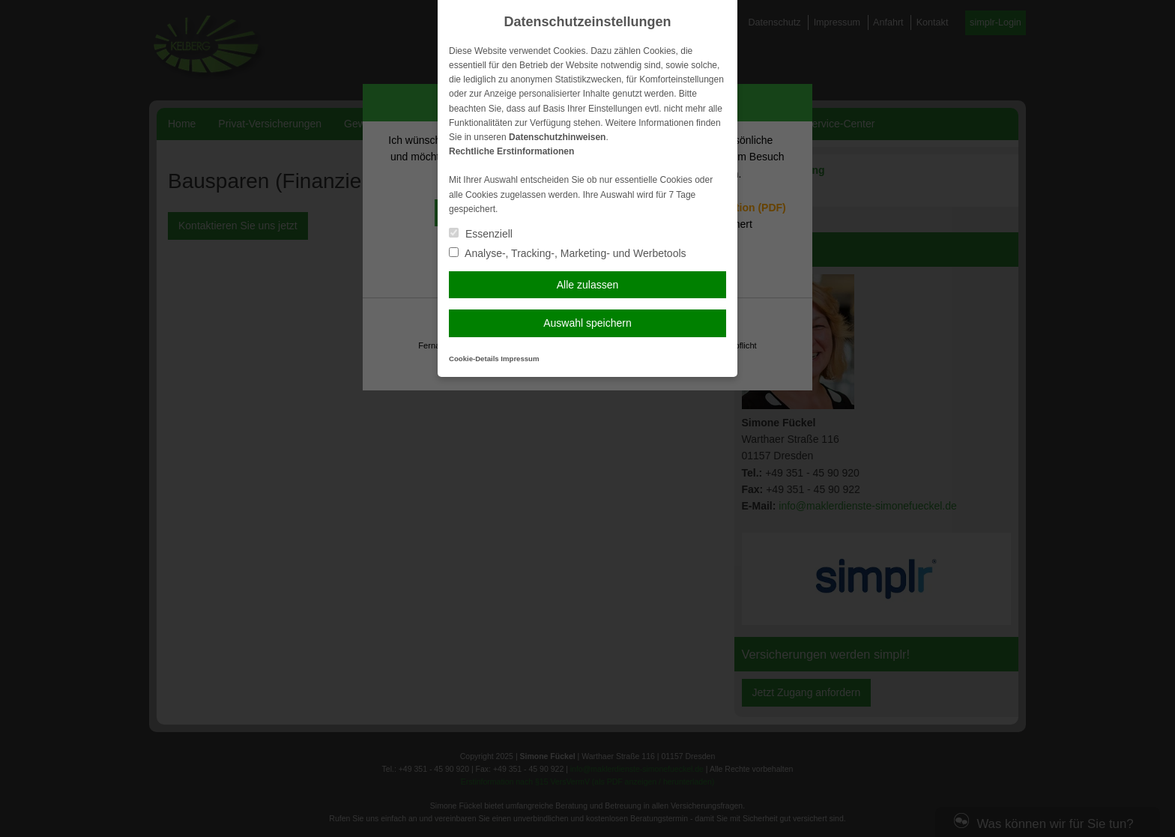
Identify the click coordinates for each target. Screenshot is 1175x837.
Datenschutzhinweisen (557, 137)
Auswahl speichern (587, 323)
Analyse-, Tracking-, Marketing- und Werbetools (567, 253)
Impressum (520, 358)
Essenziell (481, 234)
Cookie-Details (474, 358)
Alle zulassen (588, 285)
